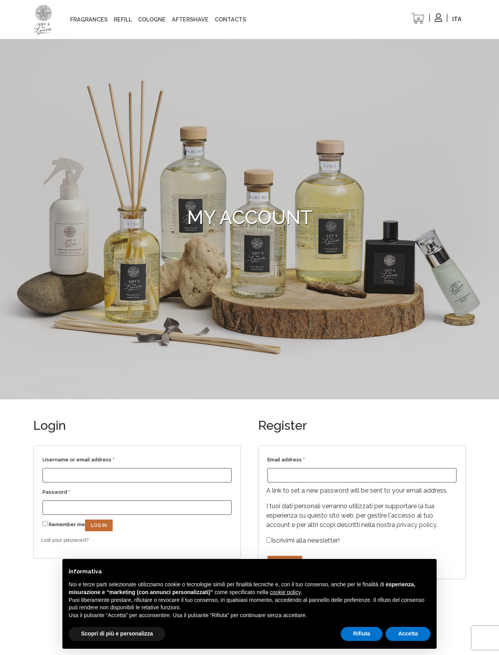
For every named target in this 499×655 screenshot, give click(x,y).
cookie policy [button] (285, 592)
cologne (152, 19)
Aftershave (190, 19)
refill (123, 19)
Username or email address (78, 459)
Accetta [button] (408, 633)
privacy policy (416, 525)
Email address (286, 459)
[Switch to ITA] (456, 19)
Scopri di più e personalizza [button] (117, 633)
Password (56, 491)
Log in (99, 525)
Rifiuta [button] (361, 633)
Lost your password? (64, 540)
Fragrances (89, 19)
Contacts (230, 19)
